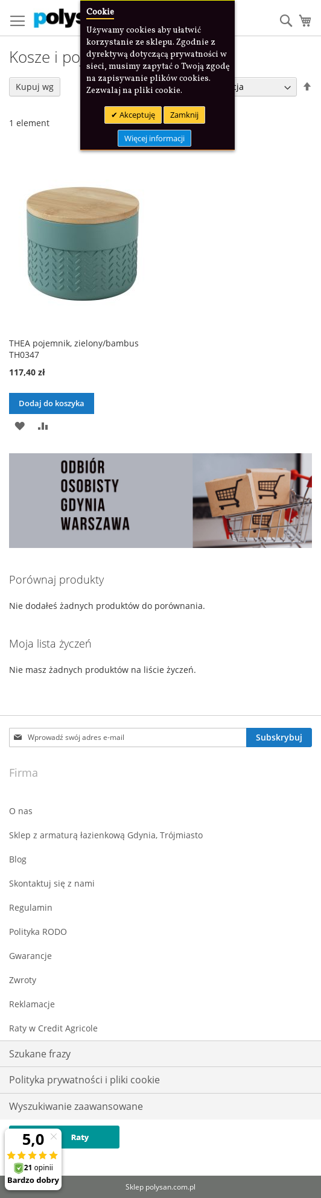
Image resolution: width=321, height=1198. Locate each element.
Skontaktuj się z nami (52, 883)
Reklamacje (32, 1004)
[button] (19, 424)
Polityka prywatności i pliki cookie (84, 1079)
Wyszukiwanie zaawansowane (76, 1106)
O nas (21, 811)
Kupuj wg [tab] (35, 86)
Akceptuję (136, 114)
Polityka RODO (38, 931)
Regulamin (30, 907)
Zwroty (22, 980)
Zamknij (184, 114)
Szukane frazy (40, 1053)
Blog (18, 859)
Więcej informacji (154, 138)
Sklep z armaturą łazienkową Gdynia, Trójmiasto (106, 835)
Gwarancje (30, 955)
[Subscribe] (279, 737)
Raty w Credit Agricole (53, 1028)
